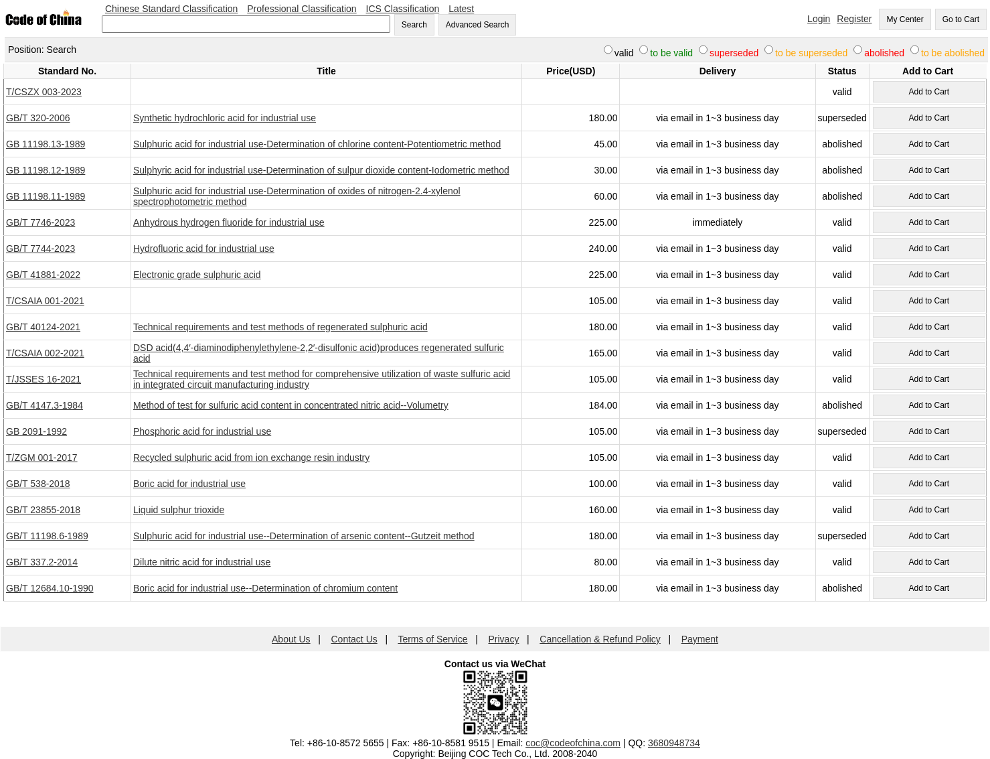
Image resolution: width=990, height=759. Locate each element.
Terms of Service (432, 639)
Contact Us (354, 639)
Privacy (504, 639)
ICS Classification (403, 8)
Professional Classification (301, 8)
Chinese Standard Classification (171, 8)
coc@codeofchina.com (573, 743)
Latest (461, 8)
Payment (699, 639)
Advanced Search (477, 24)
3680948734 (674, 743)
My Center (904, 19)
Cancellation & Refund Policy (600, 639)
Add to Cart (928, 91)
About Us (291, 639)
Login (818, 18)
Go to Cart (960, 19)
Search (414, 24)
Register (854, 18)
